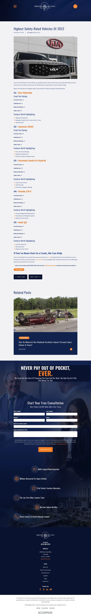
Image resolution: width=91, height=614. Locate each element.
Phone (16, 417)
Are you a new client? (20, 424)
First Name (17, 411)
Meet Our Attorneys (45, 570)
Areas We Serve (45, 573)
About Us (45, 567)
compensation (39, 259)
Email (48, 417)
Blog (45, 578)
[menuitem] (38, 608)
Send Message (45, 449)
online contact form (50, 265)
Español (45, 576)
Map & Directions (45, 559)
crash (49, 257)
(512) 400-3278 (45, 544)
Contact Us (45, 581)
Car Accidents (19, 269)
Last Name (49, 411)
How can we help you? (20, 430)
